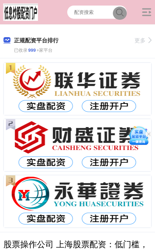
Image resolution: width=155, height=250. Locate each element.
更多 (143, 40)
